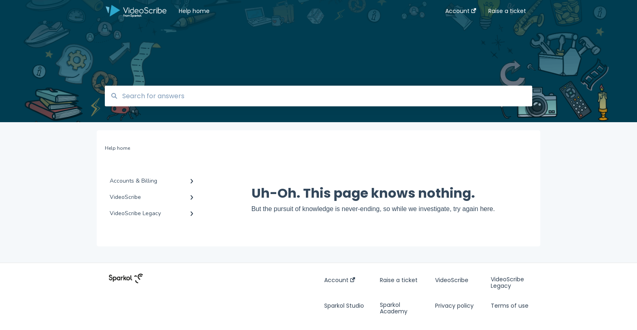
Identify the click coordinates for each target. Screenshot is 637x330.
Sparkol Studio (344, 305)
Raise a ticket (399, 280)
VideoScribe (451, 280)
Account (339, 280)
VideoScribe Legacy (507, 282)
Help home (194, 11)
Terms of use (510, 305)
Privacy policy (454, 305)
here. (487, 208)
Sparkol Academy (393, 308)
